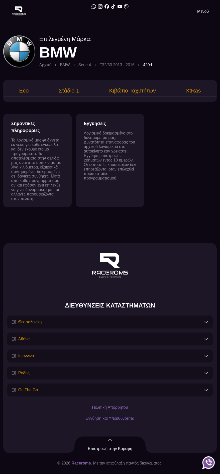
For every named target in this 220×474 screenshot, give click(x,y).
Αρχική (45, 65)
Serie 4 (84, 65)
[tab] (23, 91)
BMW (65, 65)
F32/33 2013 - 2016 (117, 65)
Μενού (203, 11)
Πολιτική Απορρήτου (110, 408)
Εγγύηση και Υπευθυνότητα (110, 419)
